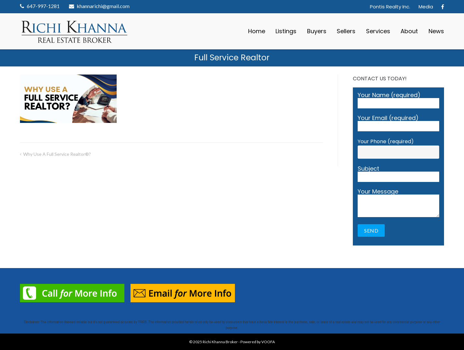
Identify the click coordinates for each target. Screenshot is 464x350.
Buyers (316, 31)
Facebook (442, 7)
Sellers (346, 31)
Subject (398, 174)
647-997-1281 (43, 6)
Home (256, 31)
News (436, 31)
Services (378, 31)
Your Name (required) (398, 100)
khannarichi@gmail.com (103, 6)
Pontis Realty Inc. (390, 6)
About (409, 31)
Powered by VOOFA (257, 341)
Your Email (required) (398, 123)
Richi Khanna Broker (220, 341)
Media (426, 6)
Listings (286, 31)
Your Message (398, 203)
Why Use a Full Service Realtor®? (57, 154)
